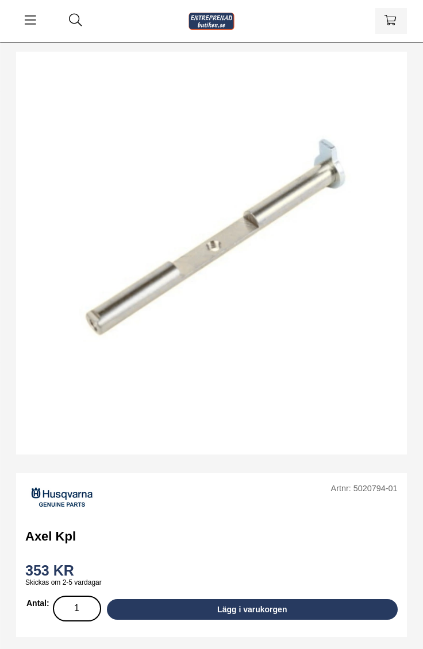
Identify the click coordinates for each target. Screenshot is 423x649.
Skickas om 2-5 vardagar (63, 582)
